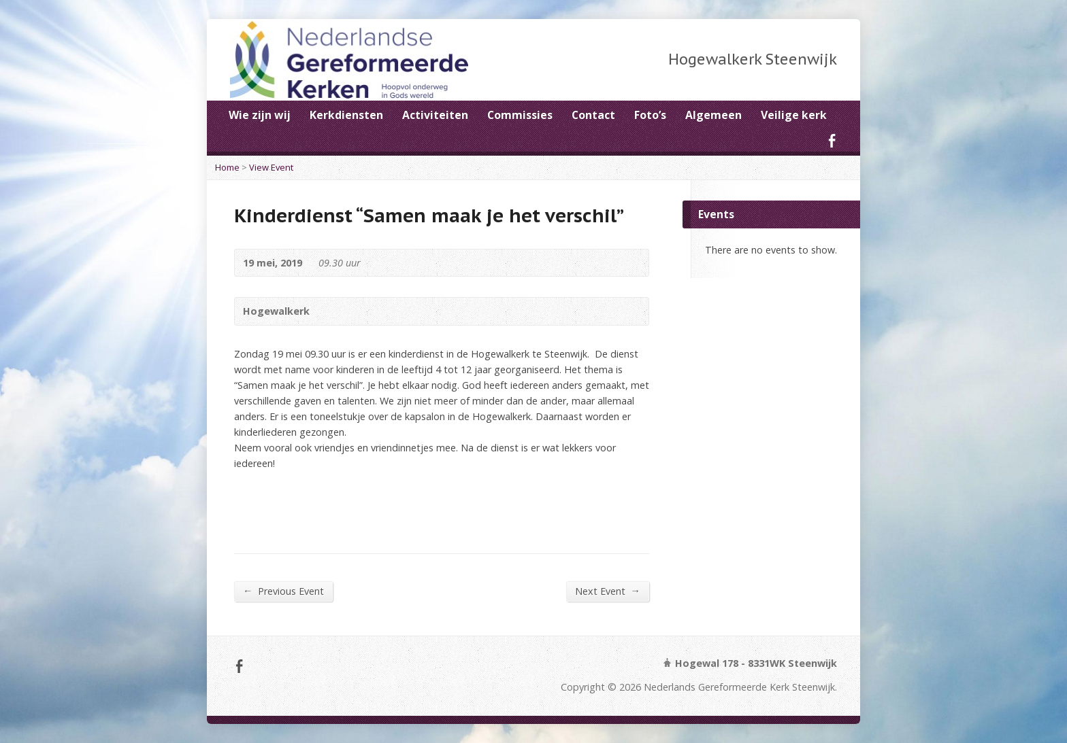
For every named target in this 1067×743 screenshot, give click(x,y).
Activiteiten (435, 114)
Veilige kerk (794, 114)
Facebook (832, 140)
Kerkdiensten (346, 114)
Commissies (520, 114)
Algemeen (713, 114)
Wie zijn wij (260, 114)
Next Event (607, 591)
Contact (593, 114)
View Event (271, 167)
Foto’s (650, 114)
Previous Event (283, 591)
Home (227, 167)
